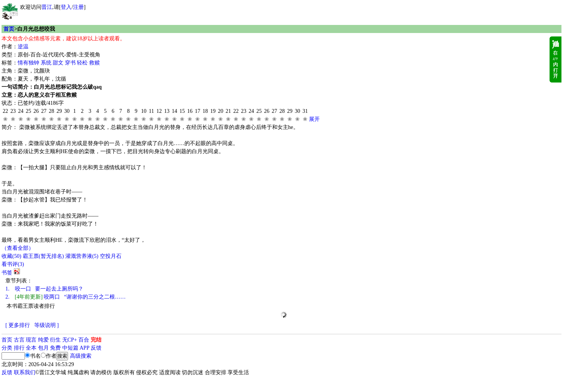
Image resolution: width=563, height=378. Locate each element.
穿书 (70, 63)
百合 (83, 340)
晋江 (47, 7)
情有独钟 (28, 63)
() (11, 256)
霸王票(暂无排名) (43, 256)
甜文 (58, 63)
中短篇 (70, 348)
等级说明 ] (46, 325)
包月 (43, 348)
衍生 (55, 340)
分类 (7, 348)
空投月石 (110, 256)
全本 (31, 348)
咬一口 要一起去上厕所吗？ (44, 289)
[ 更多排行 (17, 325)
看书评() (13, 264)
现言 (31, 340)
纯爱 (43, 340)
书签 (7, 273)
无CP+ (69, 340)
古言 (19, 340)
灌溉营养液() (81, 256)
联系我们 (24, 372)
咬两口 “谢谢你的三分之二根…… (65, 297)
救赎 (94, 63)
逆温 (23, 47)
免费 (55, 348)
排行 (19, 348)
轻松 (82, 63)
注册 (78, 7)
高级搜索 (80, 356)
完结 (96, 340)
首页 (8, 29)
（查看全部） (18, 248)
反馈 (96, 348)
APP (85, 348)
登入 (66, 7)
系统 (46, 63)
